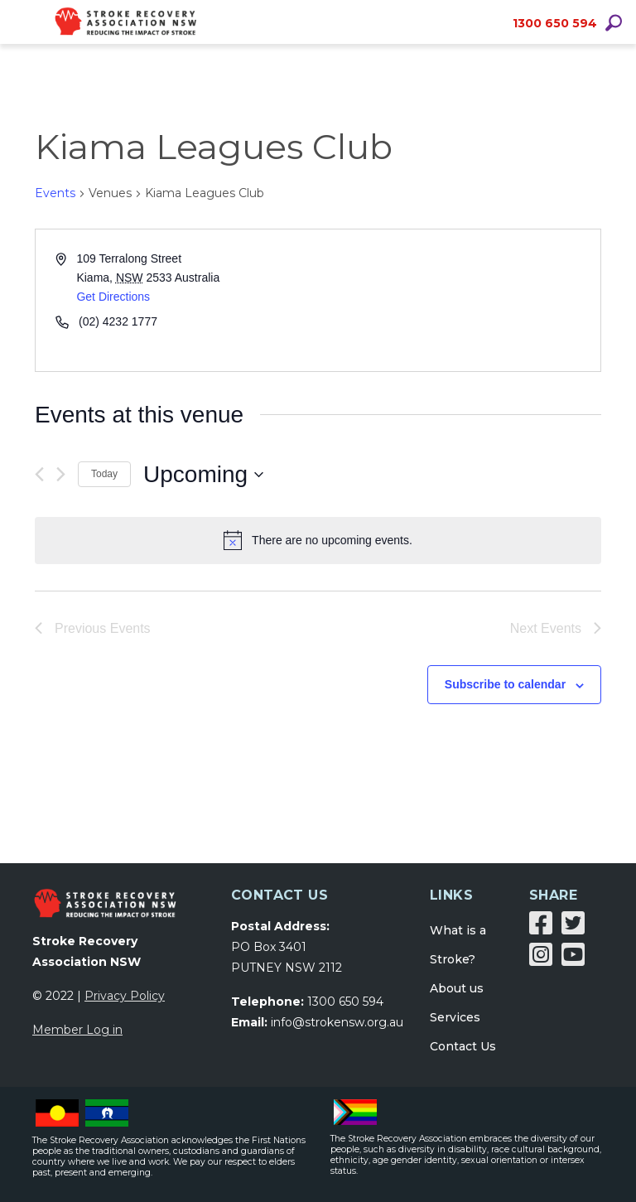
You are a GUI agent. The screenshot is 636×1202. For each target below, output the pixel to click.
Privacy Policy (124, 995)
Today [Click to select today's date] (104, 474)
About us (457, 988)
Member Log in (77, 1029)
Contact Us (463, 1046)
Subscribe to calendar (505, 684)
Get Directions (113, 296)
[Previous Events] (39, 474)
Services (455, 1017)
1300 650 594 (555, 23)
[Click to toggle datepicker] (203, 474)
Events (55, 193)
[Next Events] (60, 474)
